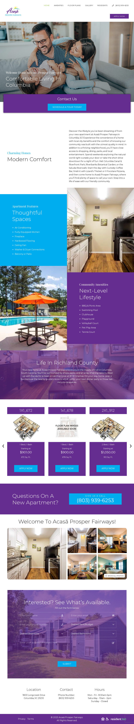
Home (47, 5)
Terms (30, 719)
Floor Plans (74, 5)
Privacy (21, 719)
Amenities (59, 5)
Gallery (89, 5)
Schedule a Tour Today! (67, 107)
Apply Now (119, 16)
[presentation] (3, 445)
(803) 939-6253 (120, 5)
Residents (102, 5)
